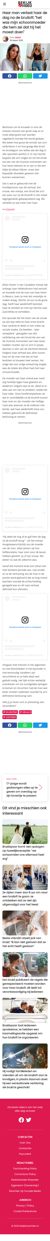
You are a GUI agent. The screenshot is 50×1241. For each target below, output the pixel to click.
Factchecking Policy (25, 1168)
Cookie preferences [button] (25, 1211)
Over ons (25, 1142)
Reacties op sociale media (25, 1191)
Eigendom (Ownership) (25, 1185)
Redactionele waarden (25, 1179)
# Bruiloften (10, 712)
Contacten (25, 1148)
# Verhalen (9, 717)
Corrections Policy (25, 1174)
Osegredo (10, 209)
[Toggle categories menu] (4, 4)
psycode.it (25, 1154)
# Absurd (25, 712)
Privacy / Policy (25, 1205)
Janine (18, 37)
